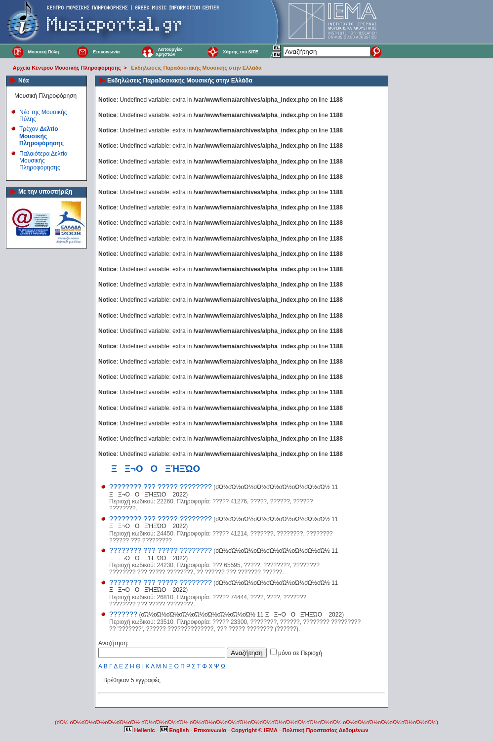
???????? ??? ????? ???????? (160, 487)
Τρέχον (41, 136)
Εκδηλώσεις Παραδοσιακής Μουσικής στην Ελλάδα (196, 68)
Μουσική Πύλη (43, 51)
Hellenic (140, 730)
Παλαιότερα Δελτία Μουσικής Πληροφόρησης (43, 160)
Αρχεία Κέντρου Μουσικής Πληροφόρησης (67, 68)
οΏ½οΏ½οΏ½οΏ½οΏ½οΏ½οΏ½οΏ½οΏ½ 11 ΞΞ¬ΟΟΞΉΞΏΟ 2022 (241, 614)
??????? (123, 614)
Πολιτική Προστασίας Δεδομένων (326, 730)
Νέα (23, 80)
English (175, 730)
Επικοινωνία (106, 51)
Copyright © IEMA (254, 730)
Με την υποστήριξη (45, 191)
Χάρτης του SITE (240, 51)
